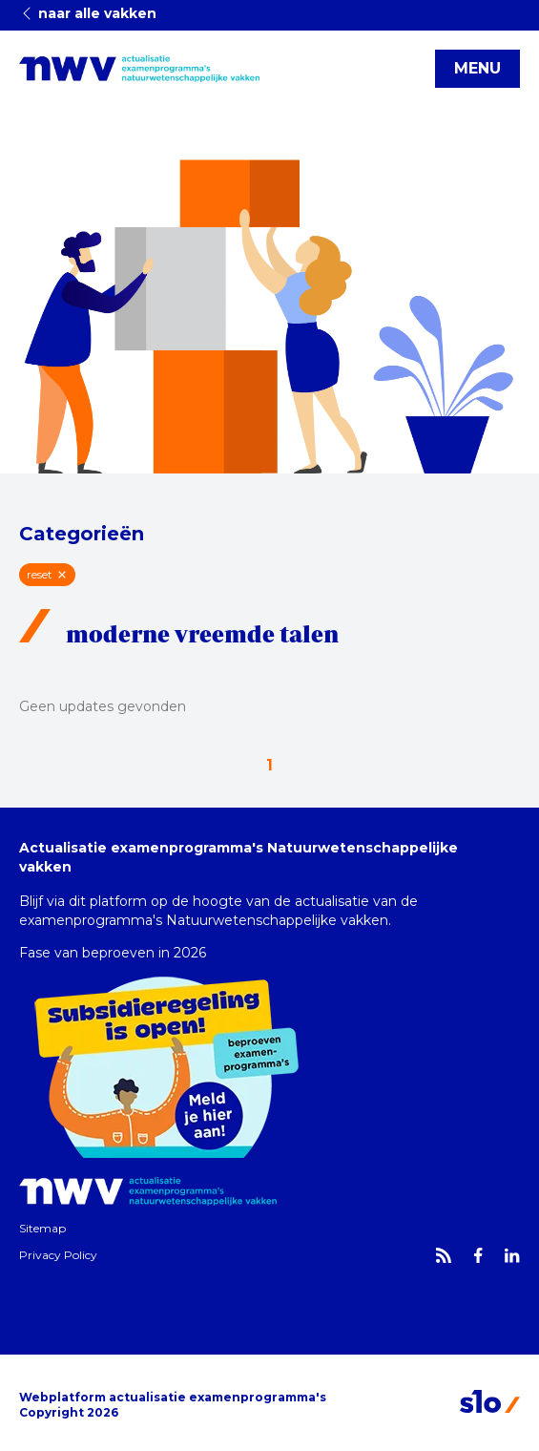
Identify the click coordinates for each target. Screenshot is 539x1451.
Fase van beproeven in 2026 (112, 952)
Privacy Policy (58, 1255)
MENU (477, 68)
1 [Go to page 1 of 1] (269, 765)
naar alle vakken (87, 13)
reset (47, 574)
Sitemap (42, 1228)
